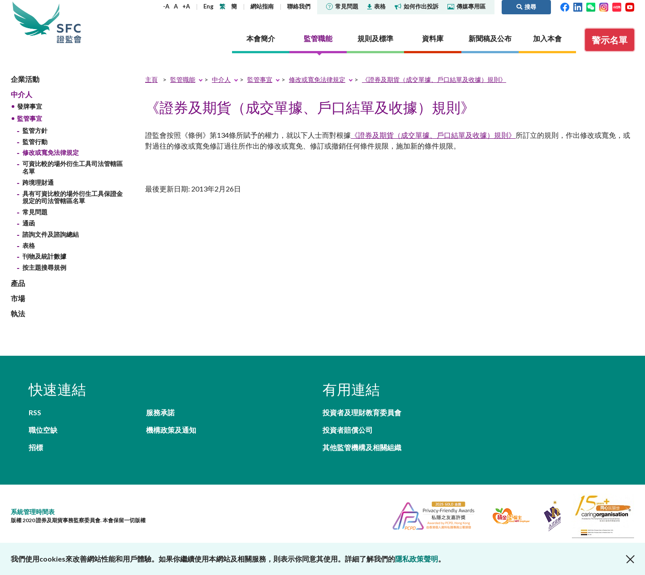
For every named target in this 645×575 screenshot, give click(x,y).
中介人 (21, 94)
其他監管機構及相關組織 (361, 447)
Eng (208, 6)
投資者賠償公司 (347, 430)
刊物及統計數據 (44, 256)
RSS (35, 412)
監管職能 (182, 79)
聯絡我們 (298, 6)
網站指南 (262, 6)
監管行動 (34, 141)
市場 (18, 298)
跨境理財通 (38, 182)
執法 (18, 313)
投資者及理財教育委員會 (361, 412)
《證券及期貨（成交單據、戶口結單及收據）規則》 (434, 79)
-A (166, 6)
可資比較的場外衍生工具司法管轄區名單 (72, 167)
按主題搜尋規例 (44, 267)
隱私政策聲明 (416, 558)
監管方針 (34, 130)
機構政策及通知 (171, 430)
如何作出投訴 (417, 6)
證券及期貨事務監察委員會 (69, 22)
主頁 (151, 79)
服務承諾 (160, 412)
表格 (376, 6)
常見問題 (342, 6)
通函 (28, 223)
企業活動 (25, 79)
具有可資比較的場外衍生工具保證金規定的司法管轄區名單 (72, 197)
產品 (18, 283)
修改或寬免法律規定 (50, 152)
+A (186, 6)
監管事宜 (29, 118)
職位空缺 (43, 430)
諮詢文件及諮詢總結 (50, 234)
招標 (36, 447)
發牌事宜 (29, 106)
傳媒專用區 (466, 6)
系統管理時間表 (33, 511)
